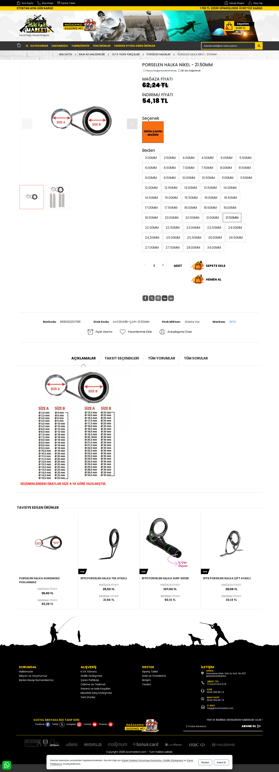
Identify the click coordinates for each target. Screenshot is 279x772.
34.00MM (214, 247)
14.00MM (230, 187)
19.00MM (230, 207)
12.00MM (151, 187)
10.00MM (189, 177)
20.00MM (171, 217)
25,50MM (194, 237)
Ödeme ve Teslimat (93, 684)
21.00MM (212, 217)
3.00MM (151, 158)
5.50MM (245, 158)
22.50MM (173, 227)
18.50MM (210, 207)
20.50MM (192, 217)
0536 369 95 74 (215, 692)
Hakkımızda (60, 46)
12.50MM (171, 187)
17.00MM (151, 207)
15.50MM (191, 197)
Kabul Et (221, 762)
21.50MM (232, 217)
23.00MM (193, 227)
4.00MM (188, 158)
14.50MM (151, 197)
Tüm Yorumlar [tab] (161, 358)
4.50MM (207, 158)
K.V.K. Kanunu (89, 671)
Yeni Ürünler (88, 697)
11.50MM (246, 177)
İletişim (146, 680)
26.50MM (236, 237)
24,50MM (152, 237)
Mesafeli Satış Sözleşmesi (96, 693)
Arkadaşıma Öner (175, 331)
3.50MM (170, 158)
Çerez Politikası (90, 680)
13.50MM (210, 187)
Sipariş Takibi (150, 671)
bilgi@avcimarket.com (220, 708)
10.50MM (208, 177)
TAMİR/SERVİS (80, 46)
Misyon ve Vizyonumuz (33, 676)
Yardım (146, 684)
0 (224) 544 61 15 (216, 684)
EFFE (233, 322)
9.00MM (151, 177)
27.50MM (173, 247)
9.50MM (170, 177)
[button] (132, 123)
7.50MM (207, 167)
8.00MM (226, 167)
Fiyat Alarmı (99, 331)
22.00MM (152, 227)
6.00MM (151, 167)
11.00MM (227, 177)
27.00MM (152, 247)
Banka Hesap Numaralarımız (36, 680)
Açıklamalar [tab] (83, 358)
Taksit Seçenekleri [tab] (122, 358)
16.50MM (230, 197)
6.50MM (170, 167)
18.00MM (190, 207)
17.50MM (171, 207)
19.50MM (151, 217)
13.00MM (190, 187)
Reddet (205, 762)
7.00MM (188, 167)
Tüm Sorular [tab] (196, 358)
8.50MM (245, 167)
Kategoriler (37, 46)
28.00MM (193, 247)
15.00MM (171, 197)
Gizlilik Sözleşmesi (91, 676)
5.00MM (226, 158)
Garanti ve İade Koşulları (95, 688)
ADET (178, 265)
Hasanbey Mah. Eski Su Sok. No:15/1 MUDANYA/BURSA (226, 675)
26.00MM (215, 237)
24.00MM (235, 227)
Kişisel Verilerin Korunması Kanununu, (142, 760)
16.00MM (211, 197)
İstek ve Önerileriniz (154, 676)
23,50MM (214, 227)
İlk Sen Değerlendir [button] (189, 70)
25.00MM (173, 237)
